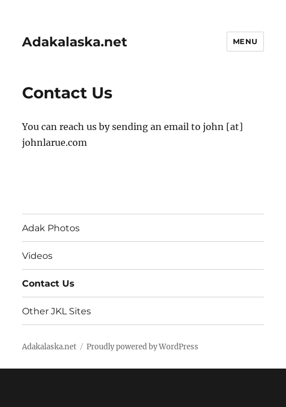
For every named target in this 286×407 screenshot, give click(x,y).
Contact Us (48, 283)
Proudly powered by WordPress (142, 347)
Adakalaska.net (74, 42)
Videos (37, 255)
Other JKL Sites (56, 311)
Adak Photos (51, 228)
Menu (245, 41)
